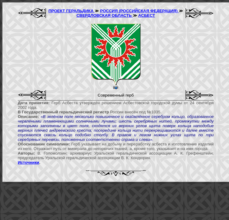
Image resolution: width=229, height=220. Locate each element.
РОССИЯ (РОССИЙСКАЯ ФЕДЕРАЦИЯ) (139, 11)
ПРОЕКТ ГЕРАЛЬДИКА (71, 11)
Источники (28, 162)
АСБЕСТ (146, 15)
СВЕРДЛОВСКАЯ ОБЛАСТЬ (105, 15)
